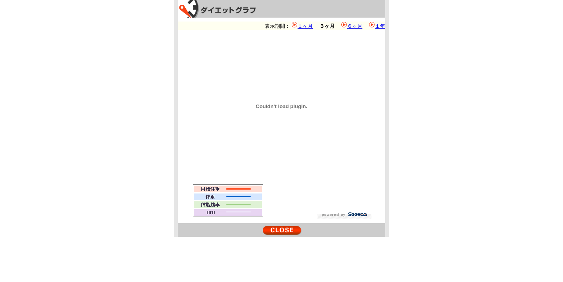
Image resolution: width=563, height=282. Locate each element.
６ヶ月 (354, 26)
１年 (380, 26)
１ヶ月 (305, 26)
